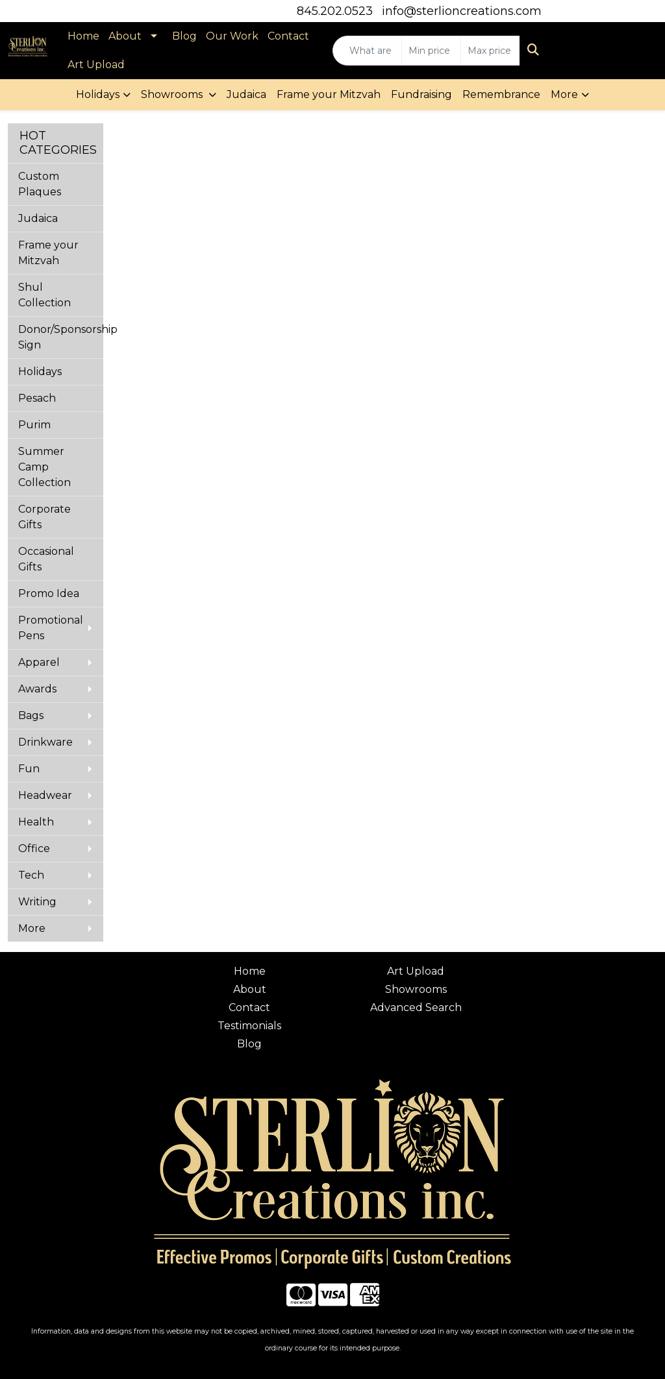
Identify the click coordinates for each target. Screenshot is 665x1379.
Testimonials (249, 1025)
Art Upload (96, 64)
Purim (34, 425)
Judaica (246, 94)
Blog (184, 36)
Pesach (37, 398)
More (564, 94)
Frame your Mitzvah (329, 94)
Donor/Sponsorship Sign (60, 337)
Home (83, 36)
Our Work (232, 36)
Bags (31, 715)
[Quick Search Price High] (490, 51)
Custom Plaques (39, 184)
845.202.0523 (335, 11)
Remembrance (501, 94)
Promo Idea (48, 593)
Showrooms (173, 94)
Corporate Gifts (44, 517)
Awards (37, 689)
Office (34, 848)
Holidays (97, 94)
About (125, 36)
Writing (37, 902)
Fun (29, 769)
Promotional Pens (50, 628)
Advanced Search (416, 1007)
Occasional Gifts (46, 559)
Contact (288, 36)
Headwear (45, 795)
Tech (31, 875)
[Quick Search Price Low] (431, 51)
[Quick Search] (367, 51)
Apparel (39, 662)
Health (36, 822)
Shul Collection (44, 295)
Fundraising (421, 94)
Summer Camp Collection (44, 467)
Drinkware (45, 742)
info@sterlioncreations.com (462, 11)
